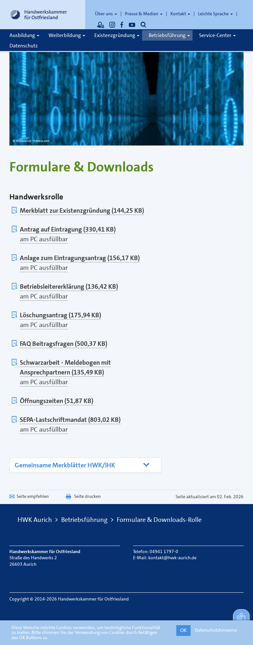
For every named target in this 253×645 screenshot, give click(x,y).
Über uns (106, 14)
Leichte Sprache (215, 14)
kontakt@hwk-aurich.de (172, 558)
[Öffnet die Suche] (143, 24)
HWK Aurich (35, 519)
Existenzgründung (117, 35)
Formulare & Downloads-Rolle (159, 519)
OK (183, 630)
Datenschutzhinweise (216, 630)
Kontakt (180, 14)
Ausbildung (24, 35)
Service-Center (217, 35)
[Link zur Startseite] (38, 14)
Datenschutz (23, 45)
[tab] (85, 465)
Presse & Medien (144, 14)
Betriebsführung (169, 35)
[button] (82, 465)
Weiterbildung (66, 35)
